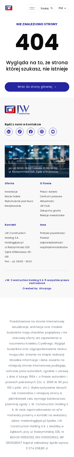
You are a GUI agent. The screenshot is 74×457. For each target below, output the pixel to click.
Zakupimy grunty (50, 210)
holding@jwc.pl (14, 242)
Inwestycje (11, 191)
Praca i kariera (48, 191)
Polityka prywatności (52, 233)
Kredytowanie (13, 206)
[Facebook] (31, 132)
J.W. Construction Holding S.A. (15, 235)
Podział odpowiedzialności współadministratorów (54, 242)
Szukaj (47, 8)
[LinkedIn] (9, 132)
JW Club (45, 206)
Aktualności (47, 201)
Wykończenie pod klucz (19, 201)
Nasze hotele (12, 196)
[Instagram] (42, 132)
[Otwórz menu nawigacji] (32, 8)
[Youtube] (53, 132)
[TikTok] (20, 132)
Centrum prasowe (51, 196)
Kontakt (10, 225)
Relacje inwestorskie (52, 215)
